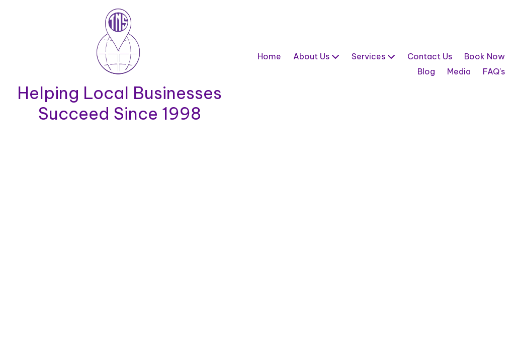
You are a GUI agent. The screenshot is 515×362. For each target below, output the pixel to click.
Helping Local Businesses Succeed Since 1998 (119, 103)
